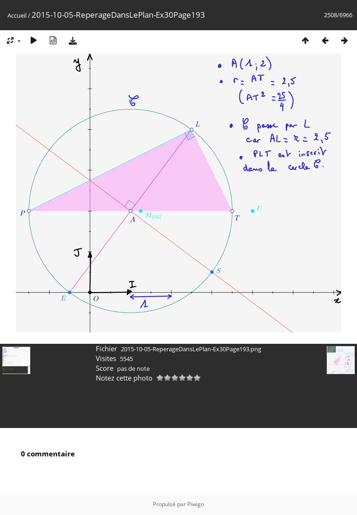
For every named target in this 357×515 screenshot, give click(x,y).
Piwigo (195, 504)
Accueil (16, 15)
